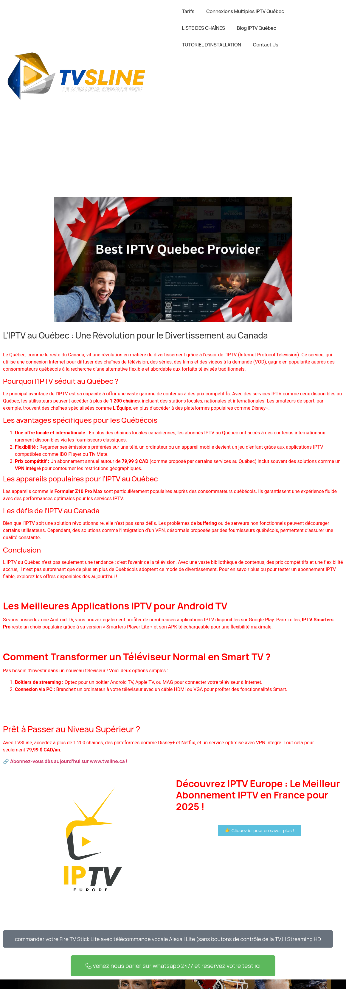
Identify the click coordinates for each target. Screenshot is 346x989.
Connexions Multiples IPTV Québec (245, 11)
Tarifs (188, 11)
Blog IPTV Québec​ (256, 28)
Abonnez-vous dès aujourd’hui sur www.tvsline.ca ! (69, 761)
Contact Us (265, 44)
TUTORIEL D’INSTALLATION (211, 44)
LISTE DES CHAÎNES (203, 28)
